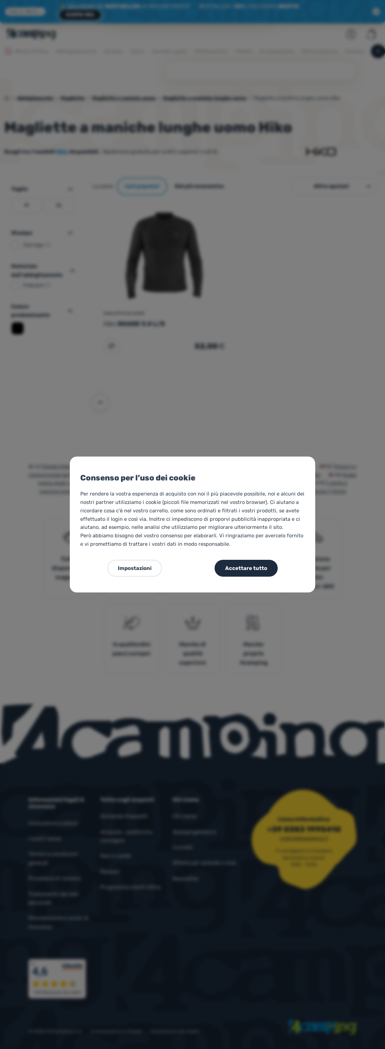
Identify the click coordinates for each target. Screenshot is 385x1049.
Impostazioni (134, 568)
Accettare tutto (246, 568)
